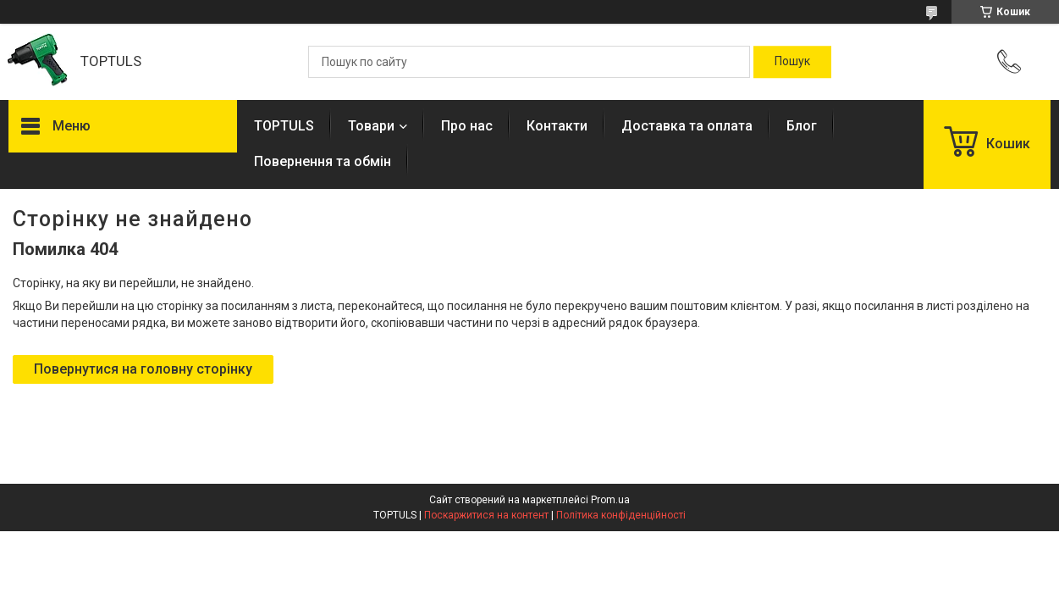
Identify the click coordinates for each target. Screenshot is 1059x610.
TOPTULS (284, 126)
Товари (371, 126)
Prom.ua (610, 500)
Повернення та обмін (322, 161)
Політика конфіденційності (621, 515)
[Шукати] (792, 62)
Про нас (467, 126)
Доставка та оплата (687, 126)
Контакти (557, 126)
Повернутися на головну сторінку (143, 369)
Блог (801, 126)
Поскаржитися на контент (486, 515)
